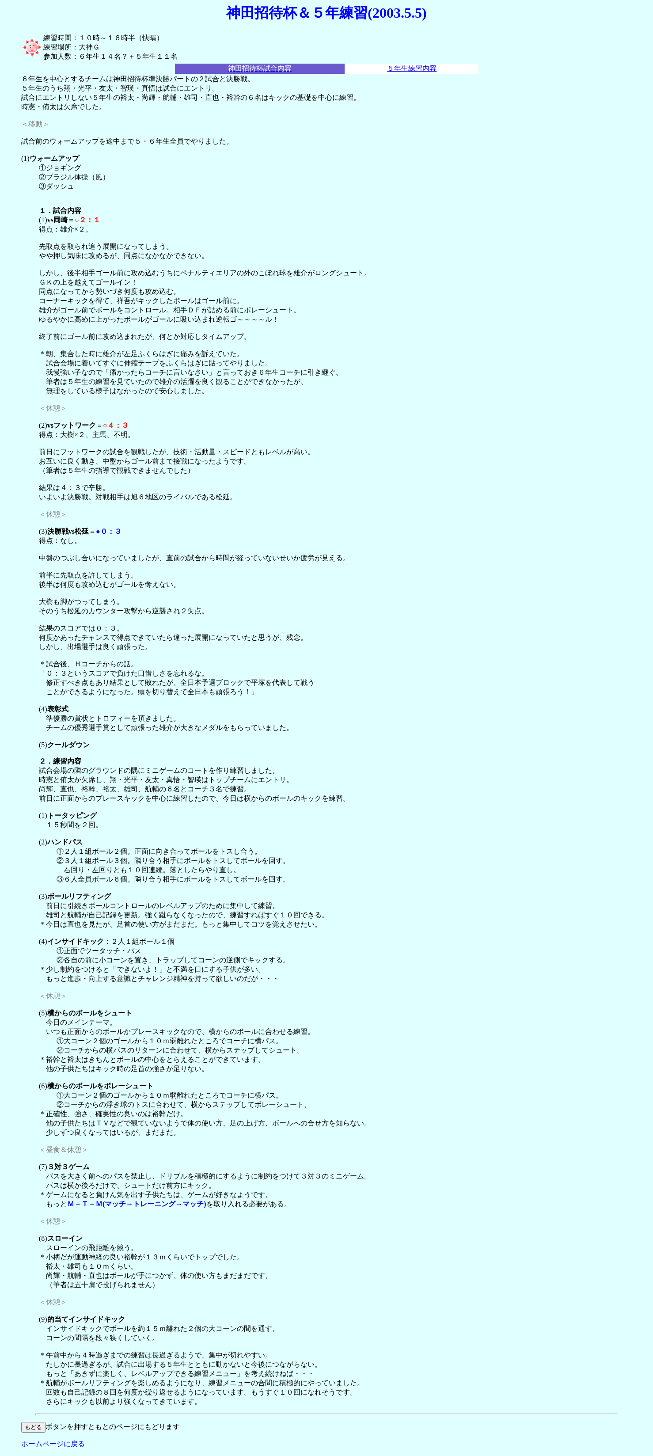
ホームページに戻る (53, 1444)
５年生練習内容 (412, 68)
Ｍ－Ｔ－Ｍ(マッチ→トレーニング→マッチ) (136, 1204)
